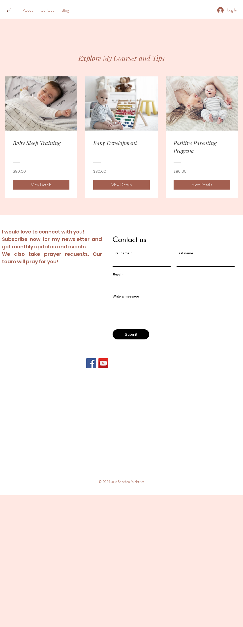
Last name (185, 253)
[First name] (140, 261)
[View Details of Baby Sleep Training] (41, 185)
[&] (8, 10)
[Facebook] (91, 363)
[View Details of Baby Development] (121, 185)
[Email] (172, 283)
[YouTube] (103, 363)
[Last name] (204, 261)
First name (122, 253)
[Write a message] (174, 311)
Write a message (126, 296)
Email (118, 275)
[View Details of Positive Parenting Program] (202, 185)
